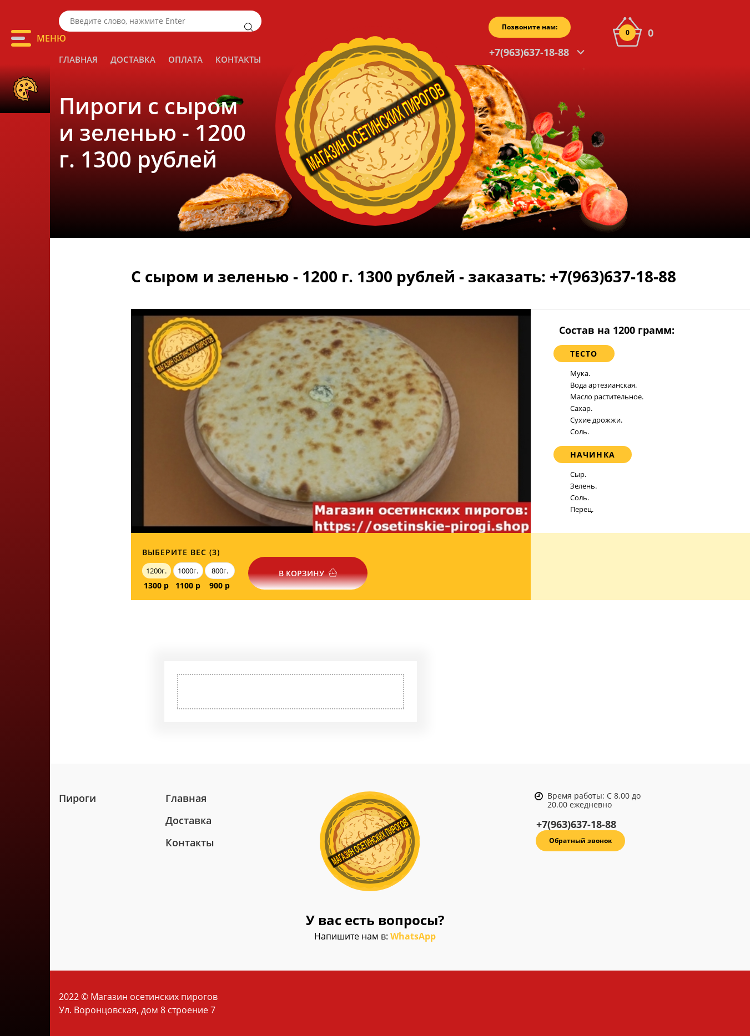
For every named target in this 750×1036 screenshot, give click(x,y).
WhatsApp (413, 936)
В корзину (301, 573)
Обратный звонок (580, 840)
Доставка (132, 59)
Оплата (185, 59)
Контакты (238, 59)
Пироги (77, 798)
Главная (78, 59)
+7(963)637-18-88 (529, 52)
